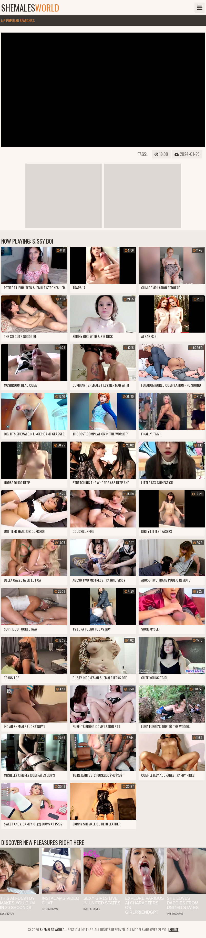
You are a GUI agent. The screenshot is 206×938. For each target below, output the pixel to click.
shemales (30, 8)
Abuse (174, 929)
